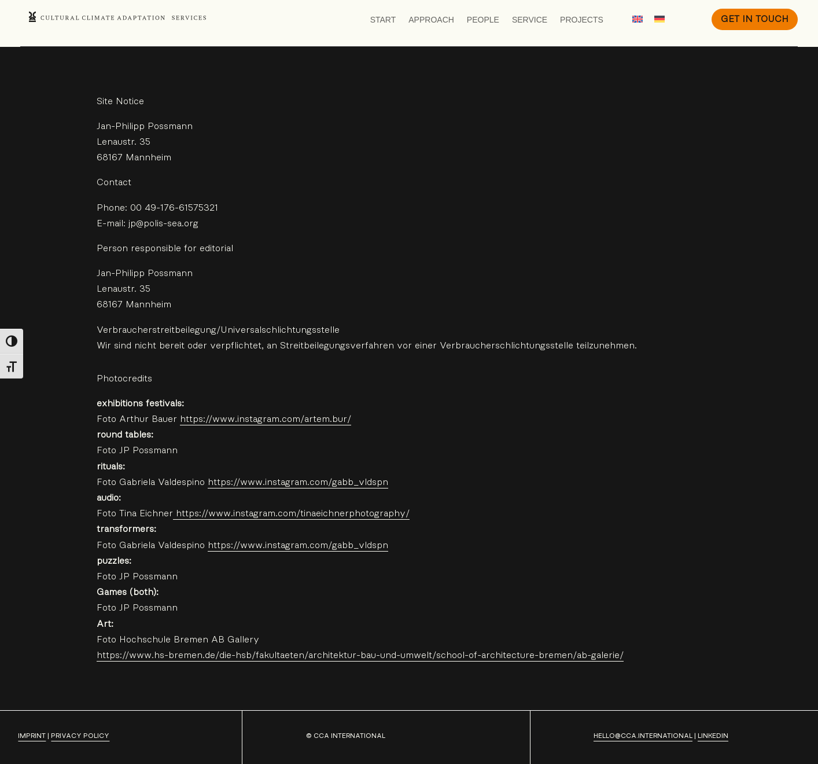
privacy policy (80, 735)
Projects (581, 19)
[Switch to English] (637, 19)
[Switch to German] (659, 19)
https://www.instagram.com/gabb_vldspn (298, 482)
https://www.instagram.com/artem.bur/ (265, 419)
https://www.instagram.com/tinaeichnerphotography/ (291, 513)
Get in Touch (754, 19)
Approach (431, 19)
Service (529, 19)
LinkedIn (713, 735)
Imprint (32, 735)
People (483, 19)
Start (383, 19)
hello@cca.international (643, 735)
